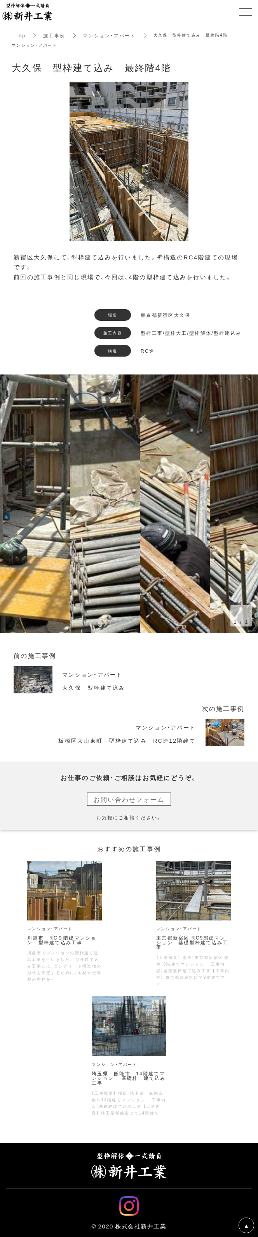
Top (21, 35)
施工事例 (54, 35)
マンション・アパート (109, 35)
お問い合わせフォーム (129, 799)
